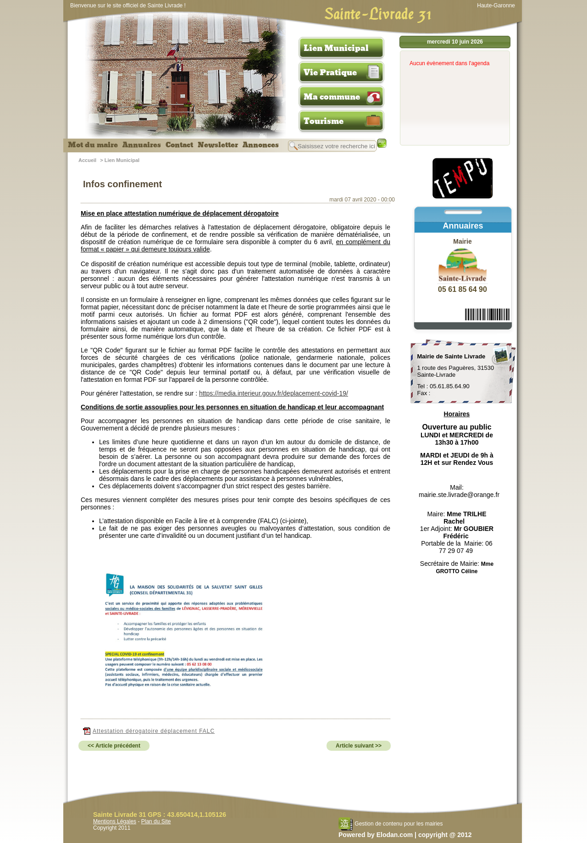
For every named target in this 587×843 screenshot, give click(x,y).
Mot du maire (93, 145)
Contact (179, 145)
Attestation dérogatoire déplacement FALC (149, 731)
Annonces (261, 145)
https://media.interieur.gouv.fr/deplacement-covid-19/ (273, 393)
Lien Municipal (336, 48)
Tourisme (323, 121)
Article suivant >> (359, 746)
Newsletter (218, 145)
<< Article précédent (114, 746)
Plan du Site (156, 821)
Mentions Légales (114, 821)
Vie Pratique (330, 72)
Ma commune (332, 96)
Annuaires (141, 145)
